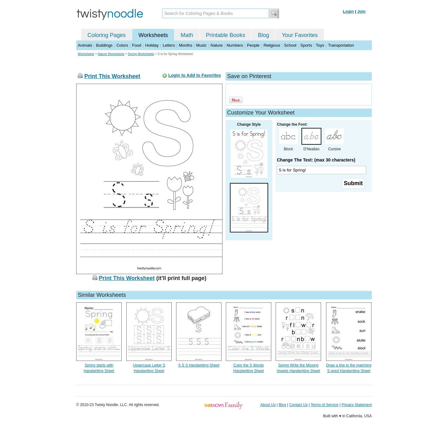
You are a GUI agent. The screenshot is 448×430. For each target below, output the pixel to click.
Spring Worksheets (141, 54)
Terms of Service (324, 405)
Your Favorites (300, 35)
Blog (263, 35)
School (290, 45)
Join (361, 11)
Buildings (104, 45)
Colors (122, 45)
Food (136, 45)
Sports (306, 45)
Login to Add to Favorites (194, 75)
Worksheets (153, 35)
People (253, 45)
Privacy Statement (357, 405)
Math (187, 35)
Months (185, 45)
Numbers (234, 45)
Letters (169, 45)
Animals (85, 45)
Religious (272, 45)
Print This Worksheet (112, 76)
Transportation (341, 45)
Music (201, 45)
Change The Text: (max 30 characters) (316, 159)
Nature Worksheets (111, 54)
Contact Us (298, 405)
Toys (320, 45)
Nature (217, 45)
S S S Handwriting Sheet (198, 365)
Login (348, 11)
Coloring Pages (106, 35)
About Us (268, 405)
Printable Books (225, 35)
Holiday (152, 45)
